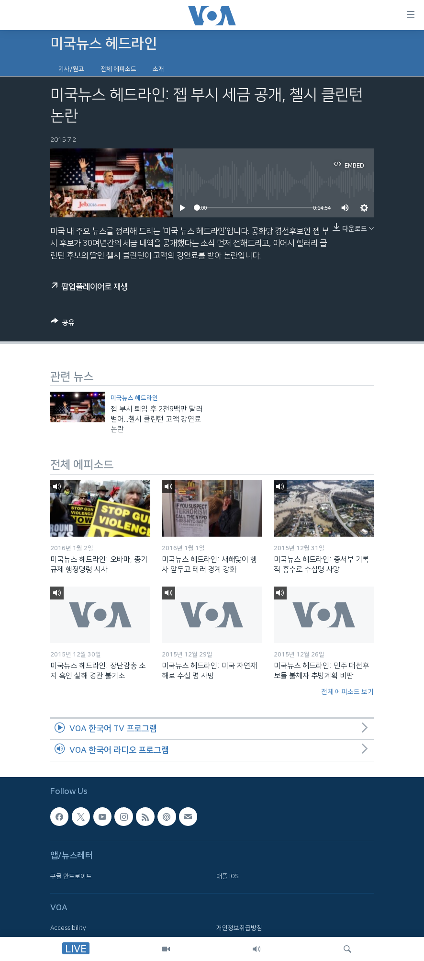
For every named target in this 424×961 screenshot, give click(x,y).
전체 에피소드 (118, 69)
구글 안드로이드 (71, 875)
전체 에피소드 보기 (347, 692)
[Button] (63, 324)
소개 (158, 69)
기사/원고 (71, 69)
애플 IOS (227, 875)
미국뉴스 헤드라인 (134, 398)
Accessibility (68, 928)
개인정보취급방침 (239, 928)
